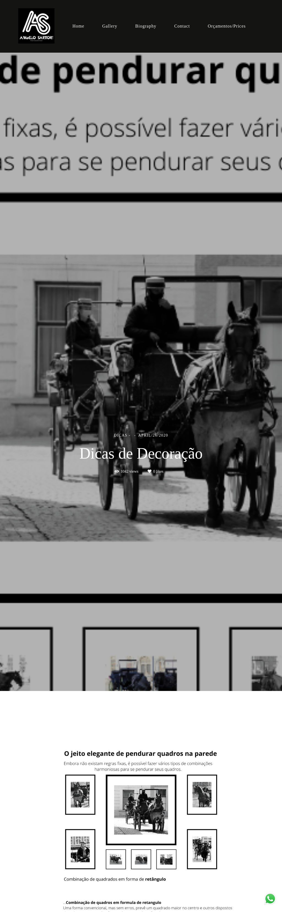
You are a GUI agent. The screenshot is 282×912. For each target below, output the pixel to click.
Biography (145, 26)
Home (78, 26)
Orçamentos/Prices (227, 26)
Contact (182, 26)
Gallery (109, 26)
